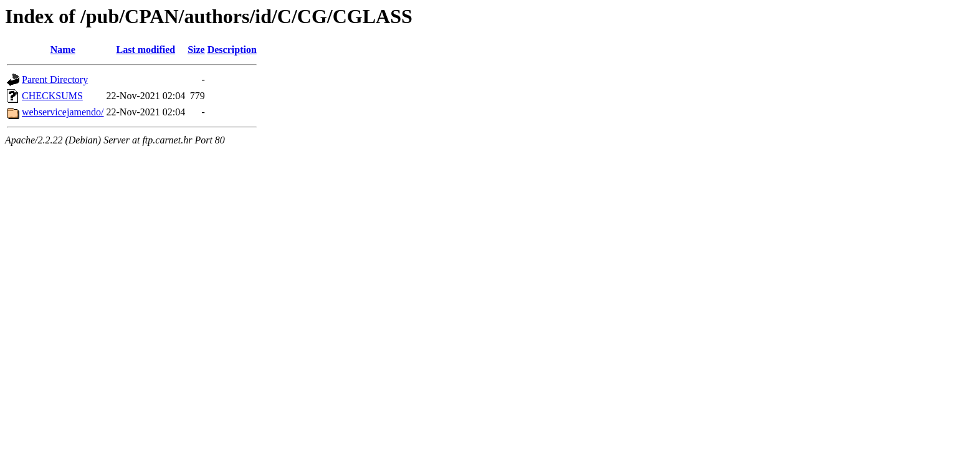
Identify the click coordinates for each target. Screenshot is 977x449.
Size (196, 49)
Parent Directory (55, 79)
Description (232, 49)
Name (62, 49)
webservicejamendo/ (63, 112)
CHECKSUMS (52, 95)
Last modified (145, 49)
